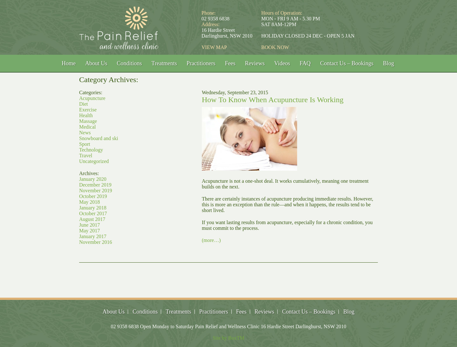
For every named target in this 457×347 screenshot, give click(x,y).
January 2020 (92, 179)
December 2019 (95, 185)
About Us (96, 63)
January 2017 (92, 236)
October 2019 (93, 196)
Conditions (129, 63)
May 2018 (89, 202)
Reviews (255, 63)
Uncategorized (94, 161)
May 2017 (89, 230)
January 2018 (92, 207)
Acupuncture (92, 98)
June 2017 (89, 225)
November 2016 (95, 242)
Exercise (88, 109)
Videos (282, 63)
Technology (91, 149)
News (85, 132)
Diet (83, 104)
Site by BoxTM (228, 338)
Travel (85, 155)
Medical (87, 127)
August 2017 (92, 219)
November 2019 (95, 190)
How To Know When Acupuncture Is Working (273, 100)
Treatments (164, 63)
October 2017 (93, 213)
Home (69, 63)
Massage (88, 121)
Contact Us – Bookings (346, 63)
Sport (84, 144)
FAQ (305, 63)
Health (86, 115)
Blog (388, 63)
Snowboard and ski (98, 138)
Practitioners (201, 63)
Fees (230, 63)
